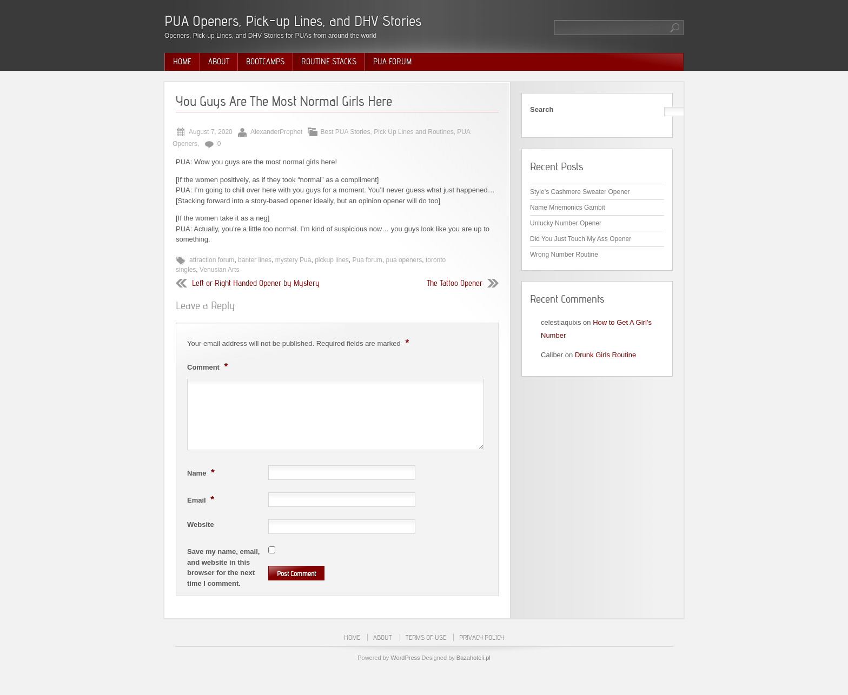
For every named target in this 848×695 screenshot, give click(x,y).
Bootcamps (265, 61)
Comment (208, 366)
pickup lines (332, 260)
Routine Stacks (328, 61)
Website (200, 524)
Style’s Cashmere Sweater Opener (580, 192)
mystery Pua (293, 260)
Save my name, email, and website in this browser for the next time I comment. (223, 567)
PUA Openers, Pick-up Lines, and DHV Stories (292, 20)
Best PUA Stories (345, 132)
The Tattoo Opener (454, 283)
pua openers (404, 260)
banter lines (254, 260)
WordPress (405, 657)
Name (202, 472)
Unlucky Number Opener (565, 223)
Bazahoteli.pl (473, 657)
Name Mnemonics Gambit (567, 207)
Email (202, 499)
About (218, 61)
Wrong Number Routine (564, 254)
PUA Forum (392, 61)
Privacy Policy (481, 637)
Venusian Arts (219, 269)
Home (182, 61)
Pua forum (367, 260)
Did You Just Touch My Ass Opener (580, 239)
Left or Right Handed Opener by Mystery (256, 283)
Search (541, 109)
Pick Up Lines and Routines (413, 132)
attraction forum (211, 260)
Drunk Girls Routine (605, 355)
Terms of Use (426, 637)
